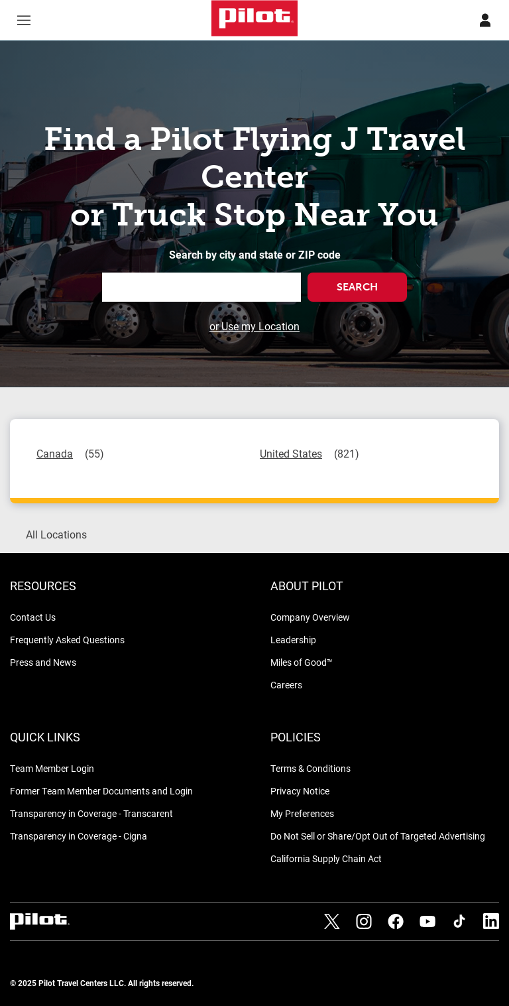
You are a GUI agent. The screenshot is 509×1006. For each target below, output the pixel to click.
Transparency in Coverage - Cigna (78, 836)
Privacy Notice (299, 791)
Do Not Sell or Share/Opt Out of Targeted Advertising (377, 836)
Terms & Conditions (310, 768)
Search (357, 287)
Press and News (43, 662)
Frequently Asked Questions (67, 639)
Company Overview (310, 617)
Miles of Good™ (301, 662)
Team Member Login (52, 768)
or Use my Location (254, 326)
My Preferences (302, 813)
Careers (286, 684)
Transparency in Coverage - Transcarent (91, 813)
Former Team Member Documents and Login (101, 791)
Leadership (293, 639)
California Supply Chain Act (326, 858)
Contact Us (33, 617)
